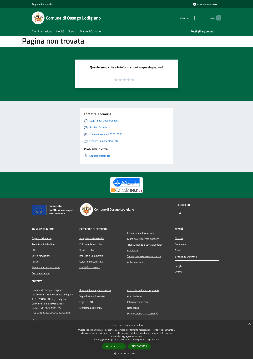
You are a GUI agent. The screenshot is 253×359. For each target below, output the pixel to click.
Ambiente (132, 250)
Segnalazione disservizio (92, 296)
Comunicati (181, 244)
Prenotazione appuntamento (95, 290)
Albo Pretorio (134, 296)
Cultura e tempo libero (91, 244)
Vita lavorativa (87, 250)
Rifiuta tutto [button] (139, 346)
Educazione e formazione (140, 233)
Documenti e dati (41, 273)
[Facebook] (189, 18)
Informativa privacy (137, 302)
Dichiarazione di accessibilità (142, 313)
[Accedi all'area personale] (205, 4)
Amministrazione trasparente (143, 290)
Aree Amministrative (43, 244)
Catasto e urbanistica (91, 261)
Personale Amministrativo (46, 267)
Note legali (133, 308)
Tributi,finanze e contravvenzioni (145, 245)
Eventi (178, 272)
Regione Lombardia (42, 4)
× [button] (249, 324)
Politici (35, 261)
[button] (126, 353)
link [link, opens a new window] (157, 339)
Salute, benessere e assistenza (144, 256)
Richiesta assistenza (90, 308)
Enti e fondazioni (41, 256)
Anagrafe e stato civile (91, 238)
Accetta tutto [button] (114, 346)
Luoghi (178, 266)
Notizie (179, 238)
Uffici (34, 250)
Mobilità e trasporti (89, 267)
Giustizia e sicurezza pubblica (143, 239)
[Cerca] (217, 18)
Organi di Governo (41, 238)
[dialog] (126, 339)
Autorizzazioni (135, 262)
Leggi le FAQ (86, 302)
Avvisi (178, 250)
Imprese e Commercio (91, 256)
